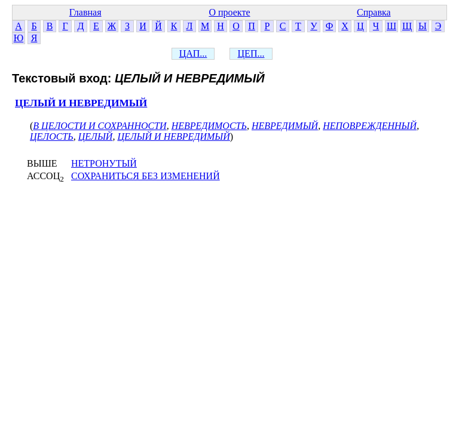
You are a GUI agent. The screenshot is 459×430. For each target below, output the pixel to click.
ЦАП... (193, 53)
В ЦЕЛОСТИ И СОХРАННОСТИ (99, 126)
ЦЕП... (251, 53)
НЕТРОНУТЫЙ (104, 163)
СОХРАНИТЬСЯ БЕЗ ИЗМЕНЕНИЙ (145, 176)
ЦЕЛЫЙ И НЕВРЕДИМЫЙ (81, 103)
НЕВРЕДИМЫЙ (285, 126)
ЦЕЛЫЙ (95, 136)
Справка (374, 12)
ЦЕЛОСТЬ (52, 136)
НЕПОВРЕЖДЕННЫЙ (370, 126)
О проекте (229, 12)
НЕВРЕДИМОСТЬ (209, 126)
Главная (85, 12)
